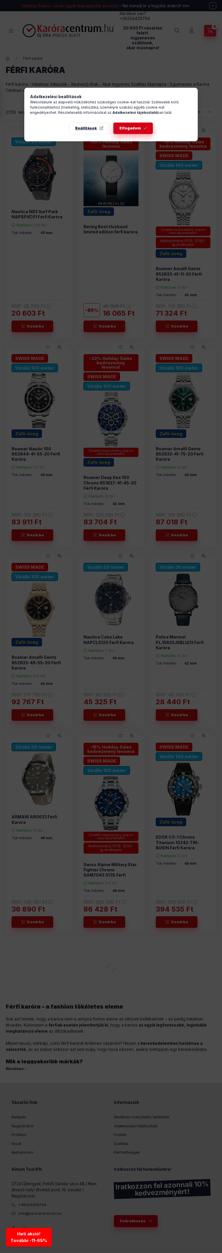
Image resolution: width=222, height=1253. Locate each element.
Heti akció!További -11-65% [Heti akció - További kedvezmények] (28, 1237)
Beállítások (86, 128)
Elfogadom (130, 128)
